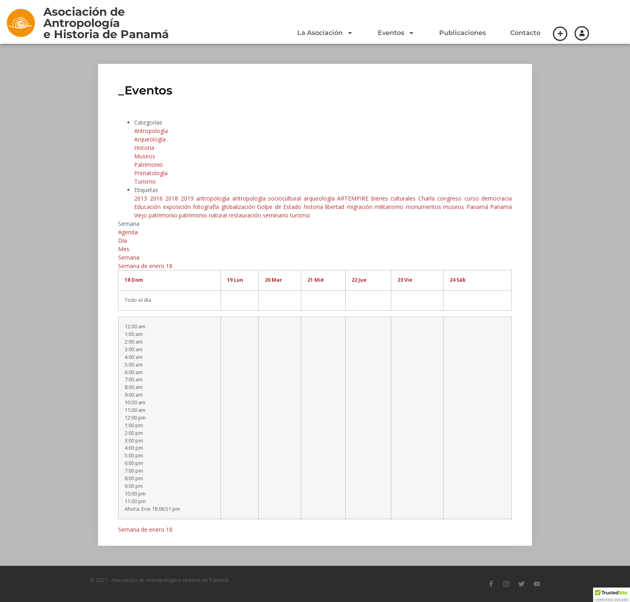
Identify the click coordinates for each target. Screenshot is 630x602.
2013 (142, 198)
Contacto (525, 33)
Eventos (396, 33)
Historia (144, 148)
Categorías (148, 122)
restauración (246, 215)
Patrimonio (148, 164)
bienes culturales (394, 198)
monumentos (425, 207)
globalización (239, 207)
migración (361, 207)
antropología (214, 198)
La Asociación (325, 33)
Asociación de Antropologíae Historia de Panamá (106, 23)
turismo (300, 215)
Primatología (151, 173)
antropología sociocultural (268, 198)
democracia (496, 198)
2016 (158, 198)
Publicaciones (462, 33)
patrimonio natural (204, 215)
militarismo (390, 207)
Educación (148, 207)
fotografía (207, 207)
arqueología (321, 198)
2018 (173, 198)
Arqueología (150, 139)
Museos (144, 156)
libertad (336, 207)
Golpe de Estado (280, 207)
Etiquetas (146, 190)
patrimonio (164, 215)
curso (473, 198)
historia (314, 207)
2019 (188, 198)
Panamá (478, 207)
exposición (178, 207)
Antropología (151, 131)
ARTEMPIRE (354, 198)
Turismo (145, 181)
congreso (450, 198)
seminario (276, 215)
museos (454, 207)
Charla (428, 198)
